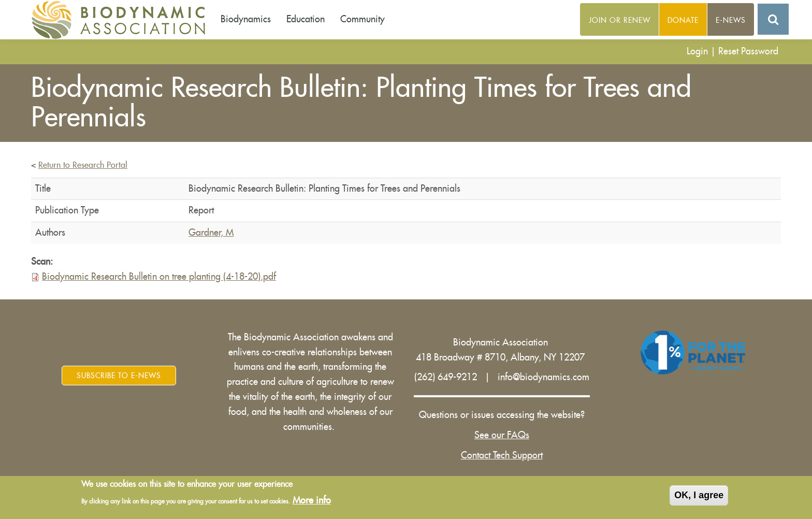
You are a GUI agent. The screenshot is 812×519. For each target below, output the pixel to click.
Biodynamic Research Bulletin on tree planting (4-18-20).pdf (159, 276)
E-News (731, 20)
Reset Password (748, 51)
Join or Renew (619, 20)
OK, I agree (698, 497)
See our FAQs (501, 435)
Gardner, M (211, 232)
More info (312, 502)
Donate (683, 20)
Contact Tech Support (502, 455)
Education (305, 19)
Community (362, 19)
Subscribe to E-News (119, 375)
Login (697, 51)
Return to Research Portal (82, 165)
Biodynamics (246, 19)
